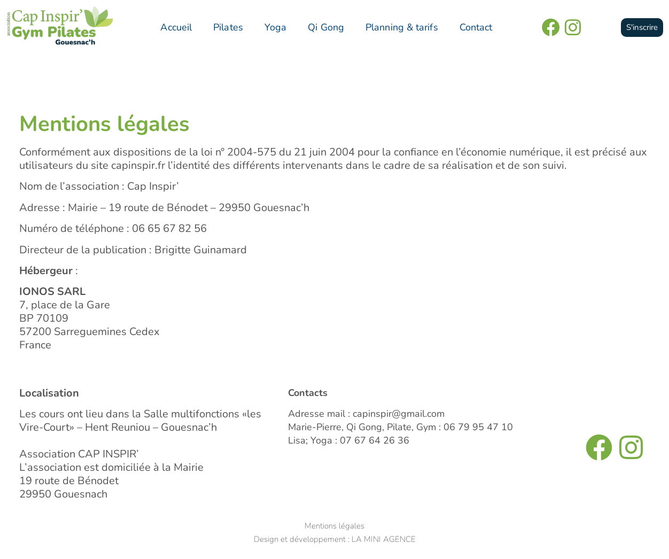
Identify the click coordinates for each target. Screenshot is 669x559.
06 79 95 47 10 (478, 427)
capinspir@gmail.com (399, 413)
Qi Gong (326, 27)
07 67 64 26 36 (374, 440)
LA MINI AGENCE (384, 539)
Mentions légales (334, 526)
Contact (476, 27)
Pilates (228, 27)
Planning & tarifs (401, 27)
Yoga (275, 27)
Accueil (176, 27)
